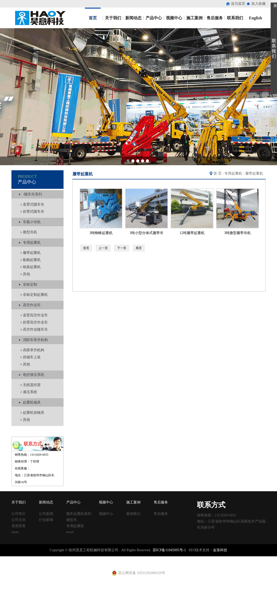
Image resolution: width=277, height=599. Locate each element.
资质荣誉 (18, 526)
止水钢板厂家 (25, 558)
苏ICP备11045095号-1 (169, 550)
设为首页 (238, 4)
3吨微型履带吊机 (237, 233)
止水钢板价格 (14, 563)
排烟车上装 (32, 357)
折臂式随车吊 (33, 211)
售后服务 (215, 18)
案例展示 (133, 514)
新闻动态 (133, 18)
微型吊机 (30, 232)
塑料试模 (142, 558)
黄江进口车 (89, 563)
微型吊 (71, 520)
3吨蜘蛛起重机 (101, 233)
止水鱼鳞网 (44, 558)
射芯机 (103, 563)
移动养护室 (183, 558)
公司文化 (18, 520)
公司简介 (18, 514)
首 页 (217, 173)
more (15, 532)
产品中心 (154, 18)
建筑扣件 (117, 558)
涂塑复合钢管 (89, 558)
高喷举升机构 (33, 350)
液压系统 (30, 392)
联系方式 (211, 505)
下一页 (121, 248)
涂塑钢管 (71, 558)
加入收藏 (258, 4)
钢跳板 (197, 558)
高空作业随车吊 (35, 329)
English (255, 18)
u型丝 (64, 563)
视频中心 (174, 18)
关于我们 (113, 18)
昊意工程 (39, 18)
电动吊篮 (126, 563)
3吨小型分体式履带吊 (146, 233)
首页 (93, 18)
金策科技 (220, 550)
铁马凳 (130, 558)
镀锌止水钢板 (245, 558)
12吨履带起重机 (192, 233)
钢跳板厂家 (212, 558)
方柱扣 (154, 558)
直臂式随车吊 (33, 204)
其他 (26, 274)
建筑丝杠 (167, 558)
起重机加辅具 (33, 412)
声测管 (105, 558)
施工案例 (194, 18)
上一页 (103, 248)
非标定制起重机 (35, 295)
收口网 (58, 558)
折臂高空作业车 (35, 322)
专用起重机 (233, 173)
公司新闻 (46, 514)
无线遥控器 (32, 385)
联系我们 (235, 18)
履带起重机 (32, 253)
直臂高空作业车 (35, 315)
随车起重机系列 (78, 514)
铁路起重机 (32, 267)
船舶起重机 (32, 260)
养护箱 (74, 563)
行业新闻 (46, 520)
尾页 (139, 248)
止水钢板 (7, 558)
